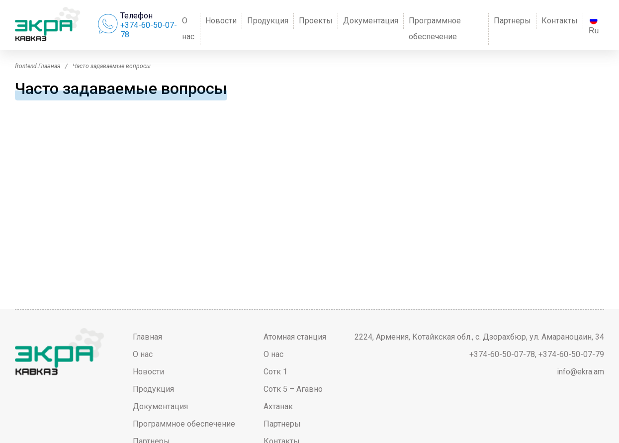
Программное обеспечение (435, 28)
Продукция (267, 20)
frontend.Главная (37, 66)
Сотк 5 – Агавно (293, 389)
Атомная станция (295, 337)
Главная (147, 337)
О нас (188, 28)
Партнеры (512, 20)
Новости (221, 20)
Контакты (559, 20)
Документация (370, 20)
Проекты (316, 20)
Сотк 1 (275, 371)
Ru (594, 25)
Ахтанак (278, 406)
